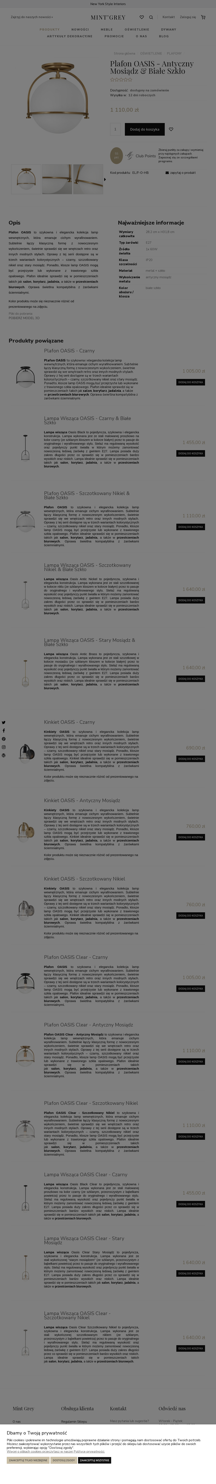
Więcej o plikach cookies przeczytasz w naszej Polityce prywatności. (56, 1451)
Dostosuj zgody (64, 1460)
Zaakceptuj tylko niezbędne (28, 1460)
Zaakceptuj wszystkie (94, 1460)
